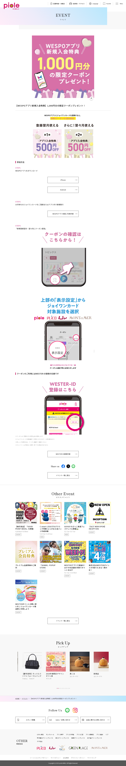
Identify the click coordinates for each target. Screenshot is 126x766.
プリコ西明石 (90, 734)
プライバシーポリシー (78, 758)
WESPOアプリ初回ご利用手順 (63, 214)
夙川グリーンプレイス (62, 738)
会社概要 (66, 758)
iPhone (63, 180)
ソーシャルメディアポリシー (39, 758)
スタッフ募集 (30, 720)
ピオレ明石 (40, 734)
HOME (17, 699)
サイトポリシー (56, 758)
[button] (56, 688)
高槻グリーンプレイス (78, 738)
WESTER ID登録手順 (63, 454)
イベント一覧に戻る (63, 475)
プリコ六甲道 (70, 734)
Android (63, 190)
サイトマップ (91, 758)
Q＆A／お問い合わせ (63, 720)
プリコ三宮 (80, 734)
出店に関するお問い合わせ (95, 720)
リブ (107, 734)
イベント (25, 699)
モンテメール (50, 734)
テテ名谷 (39, 741)
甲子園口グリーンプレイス (45, 738)
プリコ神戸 (60, 734)
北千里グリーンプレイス (94, 738)
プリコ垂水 (99, 734)
